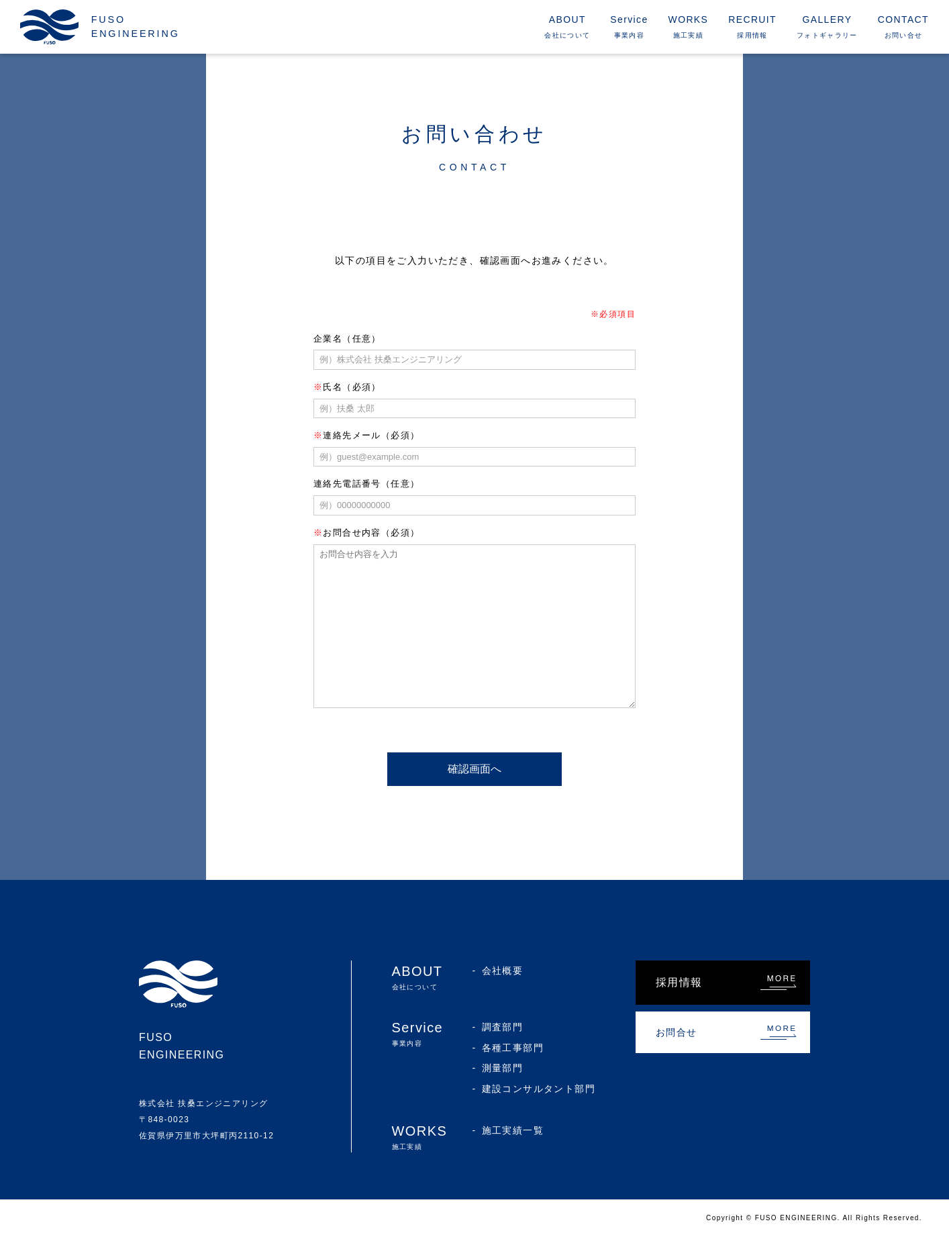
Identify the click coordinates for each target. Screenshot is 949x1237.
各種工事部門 (513, 1047)
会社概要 (502, 970)
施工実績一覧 (513, 1130)
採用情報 (679, 982)
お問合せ (676, 1032)
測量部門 (502, 1067)
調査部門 (502, 1027)
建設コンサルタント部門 (538, 1088)
